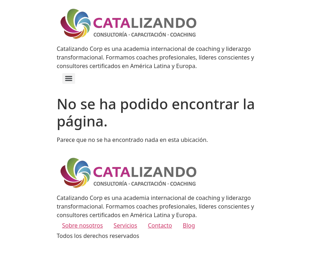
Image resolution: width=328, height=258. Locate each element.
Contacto (160, 225)
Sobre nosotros (82, 225)
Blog (189, 225)
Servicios (125, 225)
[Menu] (68, 78)
